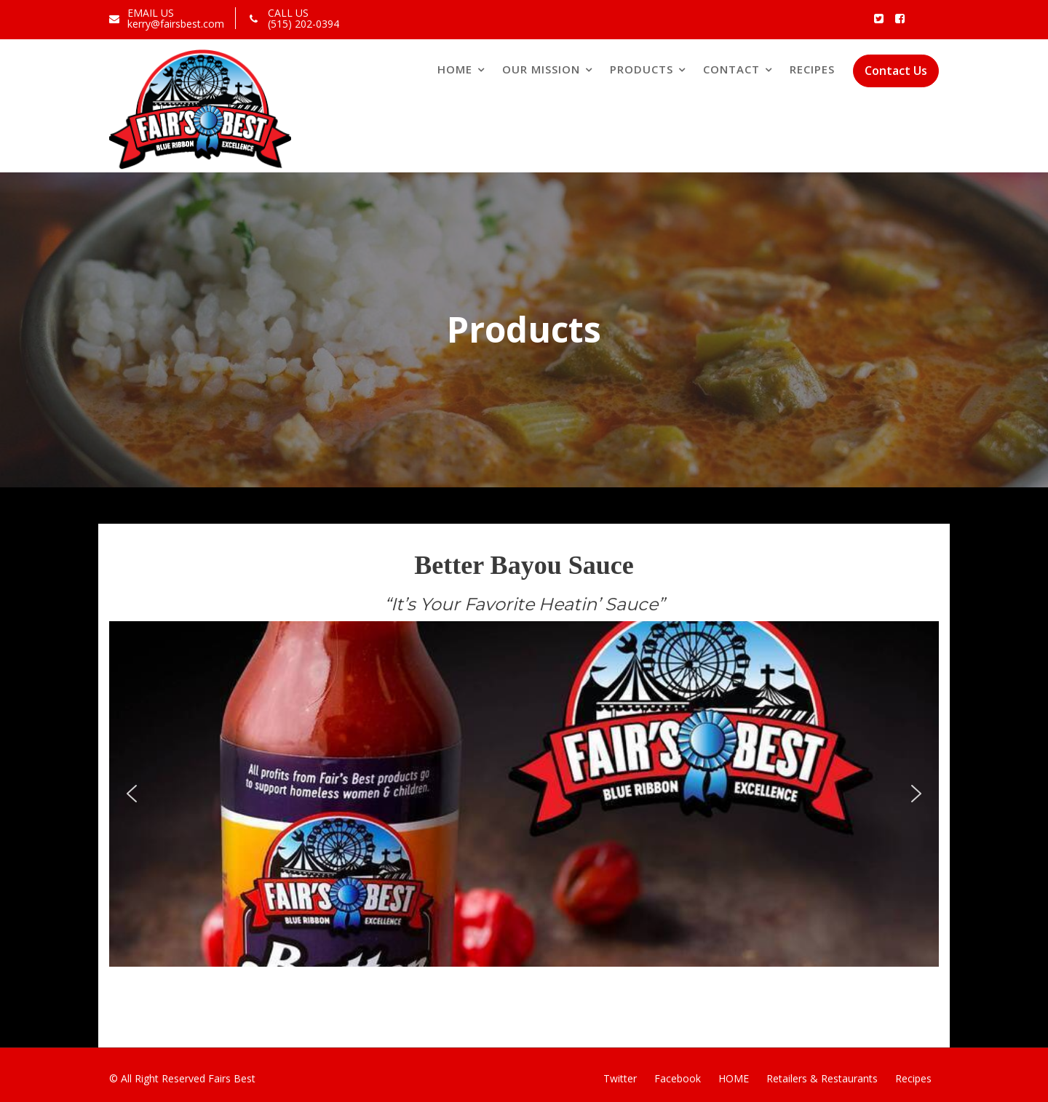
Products (641, 69)
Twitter (620, 1078)
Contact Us (896, 71)
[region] (524, 794)
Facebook (677, 1078)
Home (454, 69)
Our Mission (541, 69)
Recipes (812, 69)
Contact (731, 69)
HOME (733, 1078)
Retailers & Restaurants (822, 1078)
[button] (131, 793)
